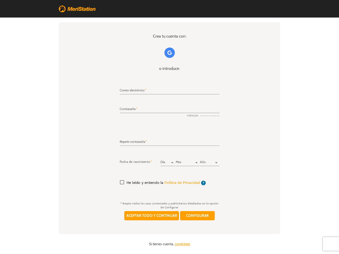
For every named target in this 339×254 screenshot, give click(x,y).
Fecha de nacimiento (135, 162)
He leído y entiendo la (166, 183)
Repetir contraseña (132, 141)
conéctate (182, 244)
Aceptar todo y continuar (151, 216)
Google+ (169, 53)
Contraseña (128, 109)
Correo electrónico (132, 90)
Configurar (197, 216)
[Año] (209, 160)
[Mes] (187, 160)
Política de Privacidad (182, 183)
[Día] (168, 160)
